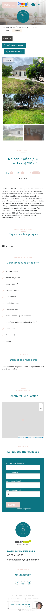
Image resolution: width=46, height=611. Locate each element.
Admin (26, 601)
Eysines (8, 30)
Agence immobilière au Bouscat (16, 27)
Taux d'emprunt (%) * (14, 490)
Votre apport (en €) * (14, 481)
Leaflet (20, 437)
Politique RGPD (39, 601)
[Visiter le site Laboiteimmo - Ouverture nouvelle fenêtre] (27, 609)
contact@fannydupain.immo (23, 559)
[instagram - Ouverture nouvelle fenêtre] (23, 583)
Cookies (25, 603)
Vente (35, 27)
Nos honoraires (33, 599)
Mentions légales (13, 601)
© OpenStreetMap (38, 437)
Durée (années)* (12, 472)
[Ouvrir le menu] (9, 5)
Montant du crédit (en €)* (16, 463)
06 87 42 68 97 (15, 555)
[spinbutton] (23, 494)
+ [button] (41, 405)
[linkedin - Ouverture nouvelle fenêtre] (29, 583)
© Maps (27, 437)
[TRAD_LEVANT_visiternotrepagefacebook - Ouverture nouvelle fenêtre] (17, 583)
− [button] (41, 409)
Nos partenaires (17, 599)
